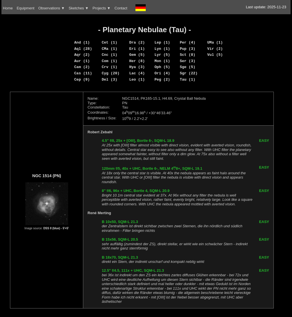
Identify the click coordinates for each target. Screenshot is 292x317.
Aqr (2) (82, 54)
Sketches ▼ (79, 8)
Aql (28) (83, 48)
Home (8, 8)
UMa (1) (215, 42)
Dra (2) (137, 42)
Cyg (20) (110, 73)
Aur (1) (82, 61)
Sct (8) (187, 54)
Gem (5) (137, 54)
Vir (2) (215, 48)
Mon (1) (162, 61)
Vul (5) (215, 54)
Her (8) (137, 61)
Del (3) (109, 79)
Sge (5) (187, 66)
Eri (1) (137, 48)
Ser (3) (187, 61)
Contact (121, 8)
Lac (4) (137, 73)
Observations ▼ (51, 8)
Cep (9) (82, 79)
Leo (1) (137, 79)
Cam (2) (82, 66)
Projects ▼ (101, 8)
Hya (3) (137, 66)
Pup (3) (187, 48)
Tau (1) (187, 79)
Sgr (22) (188, 73)
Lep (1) (162, 42)
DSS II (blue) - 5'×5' (56, 228)
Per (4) (187, 42)
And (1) (82, 42)
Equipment (25, 8)
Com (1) (109, 61)
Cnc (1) (109, 54)
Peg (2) (162, 79)
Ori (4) (162, 73)
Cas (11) (83, 73)
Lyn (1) (162, 48)
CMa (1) (109, 48)
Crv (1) (109, 66)
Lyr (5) (162, 54)
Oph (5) (162, 66)
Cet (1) (109, 42)
